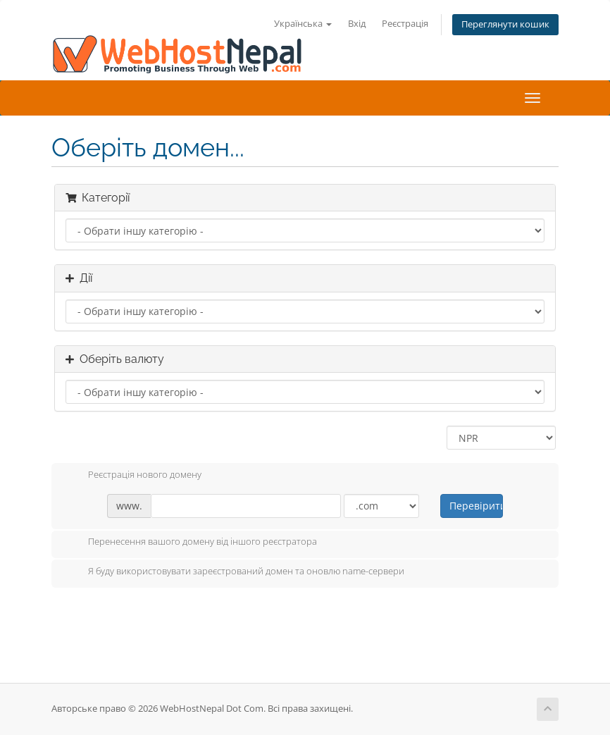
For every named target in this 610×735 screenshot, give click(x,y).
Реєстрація (405, 24)
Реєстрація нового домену (133, 475)
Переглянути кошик (505, 24)
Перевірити (475, 505)
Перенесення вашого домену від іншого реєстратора (191, 542)
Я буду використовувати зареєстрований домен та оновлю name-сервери (235, 572)
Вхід (357, 24)
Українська (303, 24)
